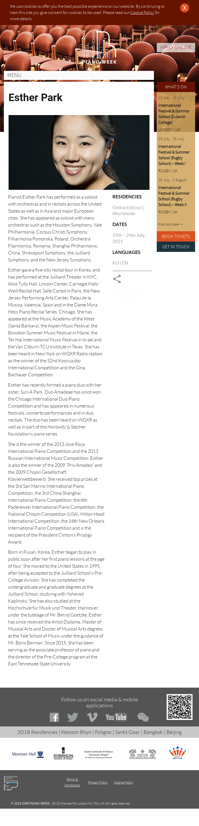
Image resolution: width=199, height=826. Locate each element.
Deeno (122, 811)
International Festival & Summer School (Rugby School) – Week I (173, 155)
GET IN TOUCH (176, 247)
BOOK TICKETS (176, 236)
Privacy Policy (98, 782)
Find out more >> (170, 224)
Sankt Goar (127, 732)
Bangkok (153, 732)
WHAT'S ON (176, 87)
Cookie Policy (142, 12)
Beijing (174, 732)
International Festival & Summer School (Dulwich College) (173, 114)
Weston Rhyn (76, 732)
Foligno (103, 732)
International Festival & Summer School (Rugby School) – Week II (173, 196)
